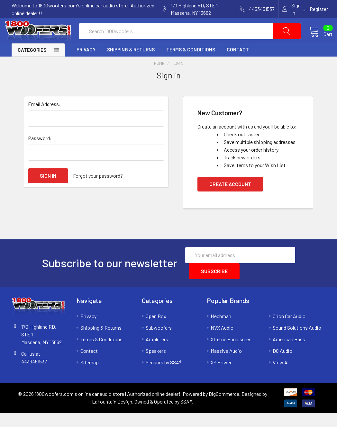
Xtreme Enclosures (231, 353)
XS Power (221, 376)
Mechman (221, 330)
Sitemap (89, 376)
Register (319, 9)
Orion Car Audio (289, 330)
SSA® (186, 416)
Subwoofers (159, 341)
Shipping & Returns (131, 64)
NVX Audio (222, 341)
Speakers (156, 364)
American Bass (289, 353)
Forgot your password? (98, 189)
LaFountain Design (112, 416)
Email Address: (44, 118)
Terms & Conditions (190, 64)
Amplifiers (157, 353)
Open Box (156, 330)
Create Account (230, 198)
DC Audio (282, 364)
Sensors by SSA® (163, 376)
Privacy (86, 64)
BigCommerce (224, 408)
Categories (32, 64)
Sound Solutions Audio (297, 341)
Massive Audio (226, 364)
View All (281, 376)
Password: (40, 152)
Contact (238, 64)
